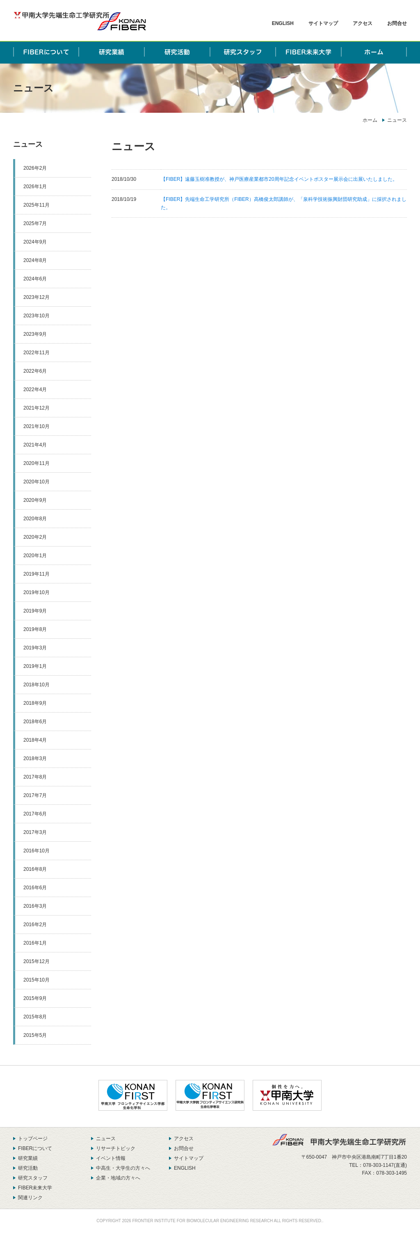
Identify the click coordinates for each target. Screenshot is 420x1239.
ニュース (28, 144)
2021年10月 (36, 426)
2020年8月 (35, 519)
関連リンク (30, 1197)
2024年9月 (35, 242)
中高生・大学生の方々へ (123, 1168)
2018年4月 (35, 740)
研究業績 (28, 1158)
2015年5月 (35, 1035)
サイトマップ (323, 23)
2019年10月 (36, 592)
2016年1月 (35, 943)
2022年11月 (36, 352)
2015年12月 (36, 961)
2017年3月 (35, 832)
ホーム (370, 120)
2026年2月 (35, 168)
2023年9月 (35, 334)
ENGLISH (283, 23)
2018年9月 (35, 703)
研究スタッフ (33, 1178)
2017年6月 (35, 814)
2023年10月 (36, 316)
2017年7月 (35, 795)
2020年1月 (35, 555)
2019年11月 (36, 574)
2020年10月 (36, 482)
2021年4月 (35, 445)
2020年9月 (35, 500)
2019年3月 (35, 648)
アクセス (362, 23)
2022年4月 (35, 389)
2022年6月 (35, 371)
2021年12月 (36, 408)
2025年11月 (36, 205)
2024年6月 (35, 279)
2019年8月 (35, 629)
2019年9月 (35, 611)
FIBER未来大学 (35, 1188)
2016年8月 (35, 869)
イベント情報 (111, 1158)
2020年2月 (35, 537)
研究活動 (28, 1168)
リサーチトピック (115, 1148)
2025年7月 (35, 223)
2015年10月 (36, 980)
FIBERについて (35, 1148)
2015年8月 (35, 1017)
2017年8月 (35, 777)
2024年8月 (35, 260)
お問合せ (397, 23)
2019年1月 (35, 666)
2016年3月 (35, 906)
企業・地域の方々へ (118, 1178)
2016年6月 (35, 888)
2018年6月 (35, 721)
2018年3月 (35, 758)
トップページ (33, 1138)
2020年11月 (36, 463)
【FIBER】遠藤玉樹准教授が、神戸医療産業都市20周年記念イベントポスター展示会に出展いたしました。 (279, 179)
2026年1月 (35, 186)
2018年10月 (36, 685)
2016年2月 (35, 924)
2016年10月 (36, 851)
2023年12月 (36, 297)
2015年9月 (35, 998)
